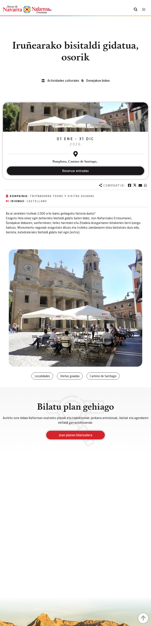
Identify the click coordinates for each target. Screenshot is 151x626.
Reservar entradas (75, 171)
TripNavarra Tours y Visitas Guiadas (62, 196)
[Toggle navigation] (143, 9)
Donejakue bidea (98, 80)
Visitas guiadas (70, 376)
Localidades (42, 376)
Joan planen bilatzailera (75, 435)
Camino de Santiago (103, 376)
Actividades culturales (63, 80)
